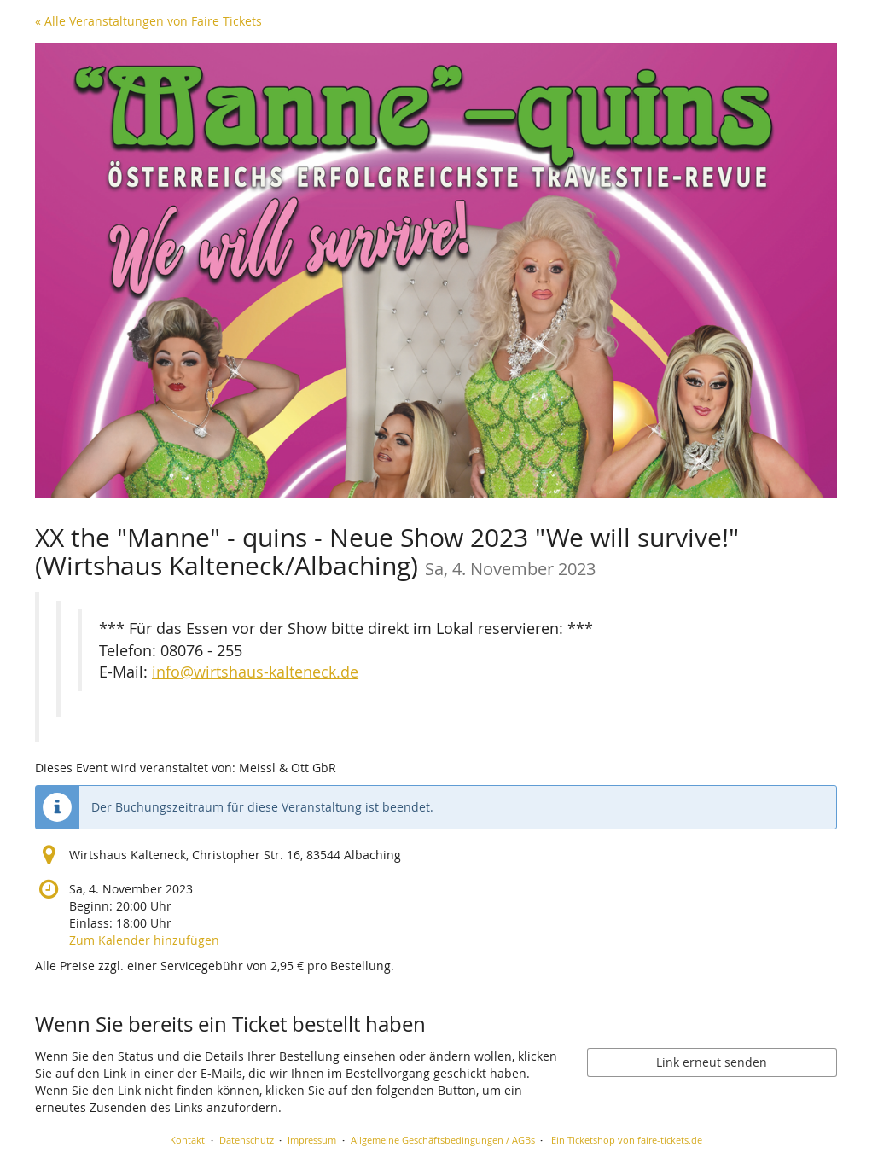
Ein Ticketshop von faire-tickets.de (626, 1139)
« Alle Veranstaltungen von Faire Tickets (148, 21)
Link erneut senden (711, 1062)
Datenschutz (246, 1139)
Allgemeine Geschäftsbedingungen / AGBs (443, 1139)
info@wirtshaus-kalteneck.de (255, 672)
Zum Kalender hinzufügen (144, 940)
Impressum (312, 1139)
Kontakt (187, 1139)
